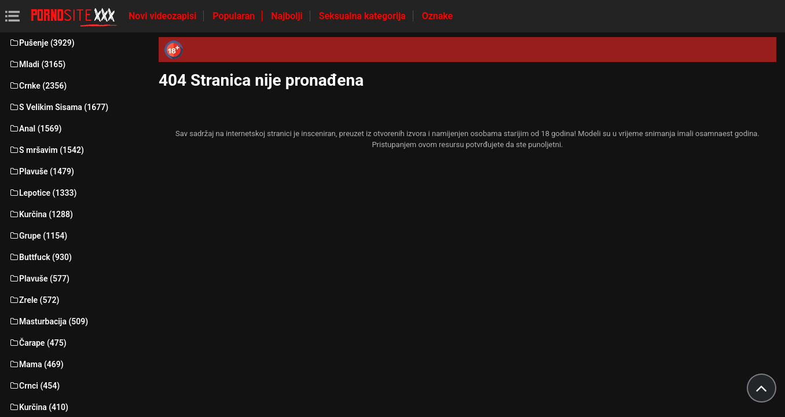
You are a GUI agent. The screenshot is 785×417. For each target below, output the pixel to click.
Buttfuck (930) (40, 257)
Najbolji (288, 15)
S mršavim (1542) (46, 150)
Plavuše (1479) (41, 171)
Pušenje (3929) (42, 42)
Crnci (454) (34, 385)
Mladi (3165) (37, 64)
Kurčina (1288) (41, 214)
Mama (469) (36, 364)
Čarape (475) (38, 343)
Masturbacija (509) (48, 321)
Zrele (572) (34, 300)
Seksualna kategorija (363, 15)
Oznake (437, 15)
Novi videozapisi (164, 15)
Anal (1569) (35, 128)
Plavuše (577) (39, 278)
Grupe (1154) (38, 235)
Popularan (234, 15)
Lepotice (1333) (42, 192)
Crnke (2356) (38, 85)
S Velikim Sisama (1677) (58, 107)
